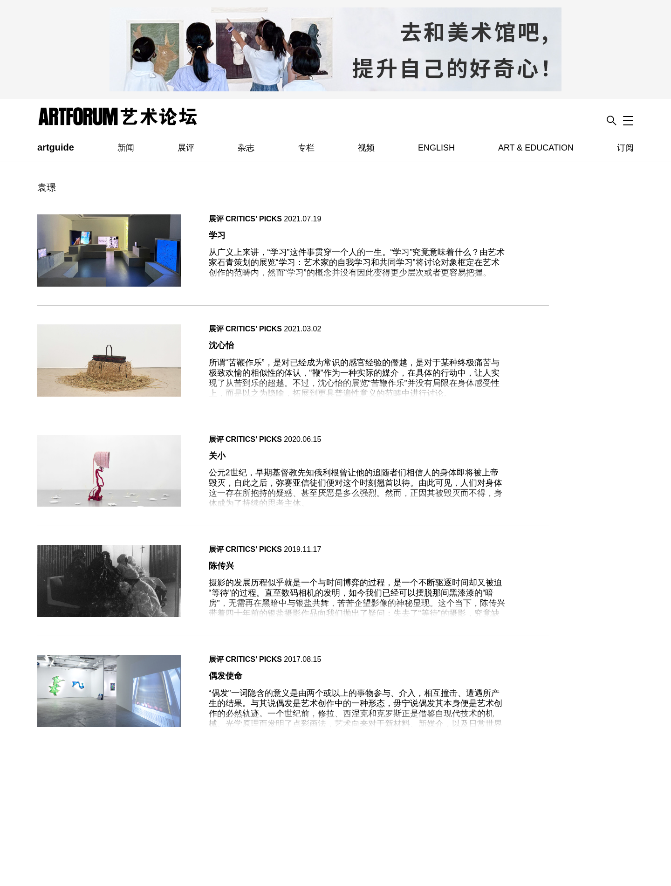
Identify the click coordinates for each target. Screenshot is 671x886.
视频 (366, 147)
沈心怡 (221, 345)
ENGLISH (436, 147)
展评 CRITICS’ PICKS (245, 219)
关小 (217, 455)
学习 (217, 235)
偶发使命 (225, 675)
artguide (55, 147)
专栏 (306, 147)
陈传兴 (221, 565)
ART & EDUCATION (536, 147)
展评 (186, 147)
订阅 (625, 147)
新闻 (125, 147)
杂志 (246, 147)
